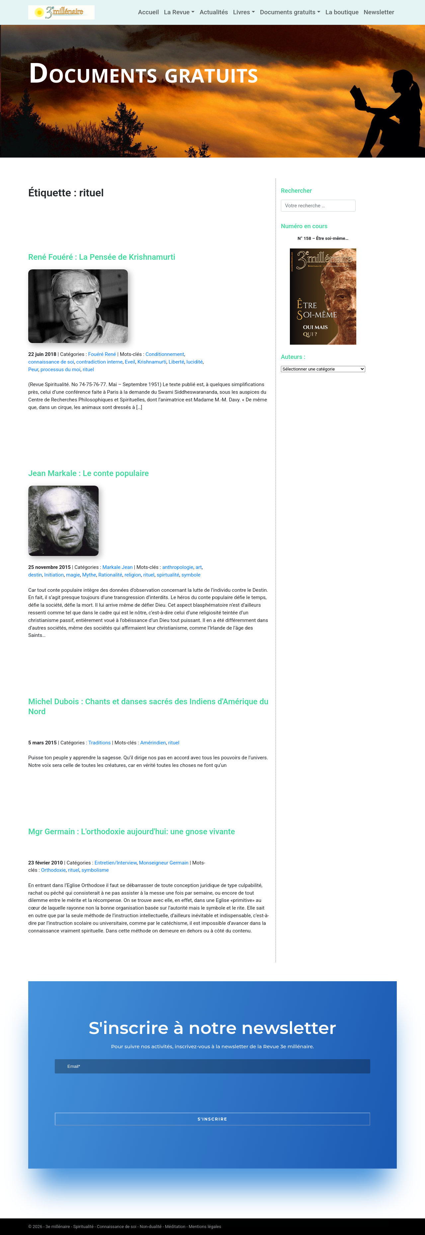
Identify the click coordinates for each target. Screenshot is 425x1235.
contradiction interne (99, 362)
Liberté (176, 362)
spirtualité (168, 575)
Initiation (54, 575)
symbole (190, 575)
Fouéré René (102, 354)
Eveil (130, 362)
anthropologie (177, 567)
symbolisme (95, 870)
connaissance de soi (51, 362)
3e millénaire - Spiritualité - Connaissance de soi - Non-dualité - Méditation (115, 1226)
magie (73, 575)
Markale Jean (117, 567)
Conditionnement (164, 354)
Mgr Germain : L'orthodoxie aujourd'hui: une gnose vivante (131, 831)
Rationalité (110, 575)
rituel (88, 370)
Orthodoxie (53, 870)
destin (35, 575)
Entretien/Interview (116, 863)
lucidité (195, 362)
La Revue (177, 12)
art (199, 567)
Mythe (89, 575)
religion (133, 575)
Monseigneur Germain (163, 863)
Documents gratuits (287, 12)
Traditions (99, 743)
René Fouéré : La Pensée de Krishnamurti (101, 257)
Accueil (148, 12)
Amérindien (153, 743)
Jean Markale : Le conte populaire (88, 473)
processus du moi (60, 370)
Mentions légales (205, 1226)
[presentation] (105, 1093)
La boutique (342, 12)
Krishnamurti (151, 362)
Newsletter (379, 12)
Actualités (214, 12)
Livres (241, 12)
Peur (33, 370)
